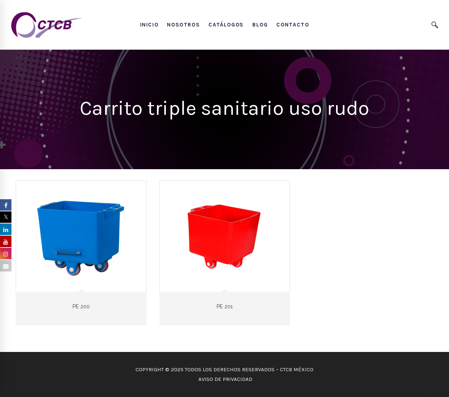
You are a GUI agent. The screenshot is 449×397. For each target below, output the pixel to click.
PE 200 (81, 306)
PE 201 (225, 306)
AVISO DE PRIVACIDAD (224, 379)
